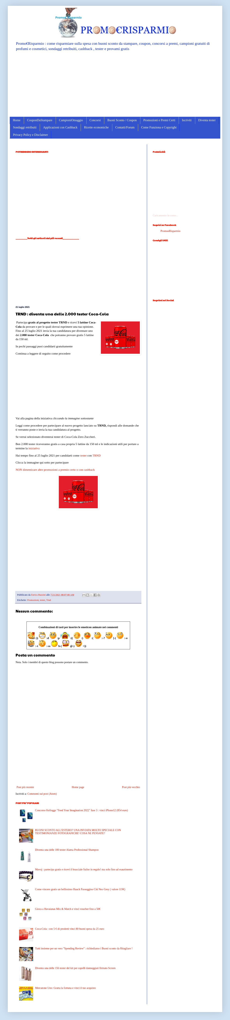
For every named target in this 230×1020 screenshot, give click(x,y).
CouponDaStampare (39, 120)
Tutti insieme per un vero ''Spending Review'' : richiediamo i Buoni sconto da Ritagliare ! (83, 948)
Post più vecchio (131, 787)
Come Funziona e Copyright (159, 127)
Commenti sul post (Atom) (42, 793)
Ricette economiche (96, 127)
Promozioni (33, 600)
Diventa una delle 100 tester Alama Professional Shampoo (67, 849)
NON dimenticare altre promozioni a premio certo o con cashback (55, 469)
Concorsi (95, 120)
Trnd (48, 600)
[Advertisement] (115, 83)
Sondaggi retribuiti (24, 127)
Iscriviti (187, 120)
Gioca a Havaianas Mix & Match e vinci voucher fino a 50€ (67, 909)
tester (83, 455)
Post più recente (25, 787)
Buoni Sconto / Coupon (122, 120)
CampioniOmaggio (71, 120)
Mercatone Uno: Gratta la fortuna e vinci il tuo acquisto (65, 988)
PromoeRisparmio (170, 231)
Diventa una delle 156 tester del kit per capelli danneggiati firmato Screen (75, 968)
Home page (78, 787)
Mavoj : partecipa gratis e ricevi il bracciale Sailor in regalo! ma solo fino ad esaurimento (83, 869)
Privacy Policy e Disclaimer (30, 134)
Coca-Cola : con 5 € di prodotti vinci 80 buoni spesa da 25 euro (69, 928)
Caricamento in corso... (165, 215)
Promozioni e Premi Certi (159, 120)
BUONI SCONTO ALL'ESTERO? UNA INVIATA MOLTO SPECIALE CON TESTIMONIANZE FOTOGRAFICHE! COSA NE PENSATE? (78, 832)
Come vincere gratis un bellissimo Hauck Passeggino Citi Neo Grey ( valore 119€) (80, 889)
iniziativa (34, 448)
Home (16, 120)
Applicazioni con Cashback (60, 127)
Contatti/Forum (125, 127)
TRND (97, 455)
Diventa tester (207, 120)
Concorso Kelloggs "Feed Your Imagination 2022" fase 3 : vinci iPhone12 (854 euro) (81, 810)
